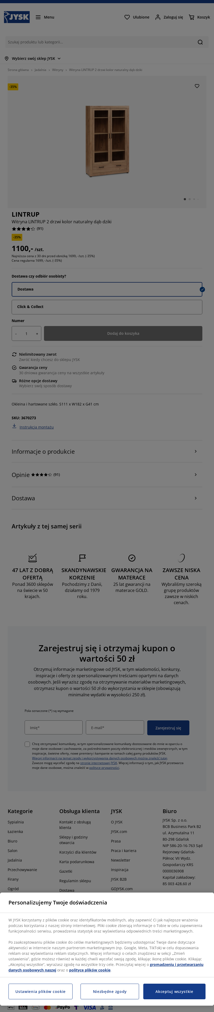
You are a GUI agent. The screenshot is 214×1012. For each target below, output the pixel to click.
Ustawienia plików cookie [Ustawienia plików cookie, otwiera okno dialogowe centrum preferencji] (40, 991)
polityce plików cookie (89, 970)
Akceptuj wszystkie (174, 991)
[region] (107, 949)
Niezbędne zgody (110, 991)
